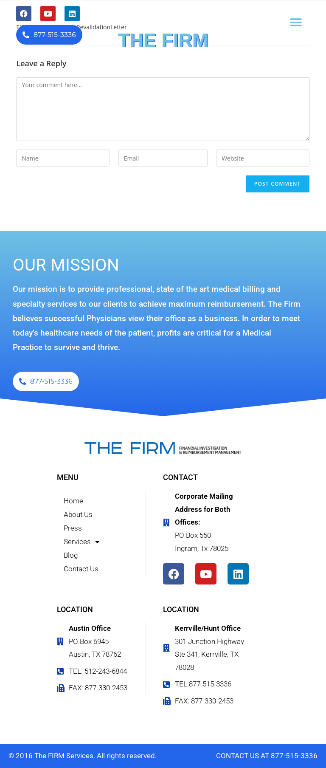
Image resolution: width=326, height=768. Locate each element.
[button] (296, 22)
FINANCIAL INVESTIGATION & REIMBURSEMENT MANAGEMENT (163, 56)
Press (73, 528)
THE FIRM (163, 40)
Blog (71, 555)
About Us (78, 514)
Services (82, 541)
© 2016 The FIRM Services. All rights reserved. (82, 755)
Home (73, 501)
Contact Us (81, 569)
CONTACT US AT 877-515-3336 (267, 755)
